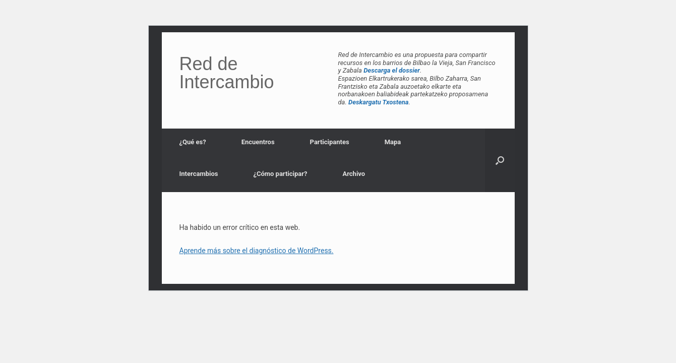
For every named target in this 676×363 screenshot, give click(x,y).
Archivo (353, 173)
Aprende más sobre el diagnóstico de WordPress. (256, 251)
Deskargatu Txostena (378, 102)
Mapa (393, 142)
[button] (500, 160)
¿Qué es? (192, 142)
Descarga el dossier (391, 70)
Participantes (329, 142)
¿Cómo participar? (280, 173)
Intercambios (198, 173)
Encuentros (258, 142)
